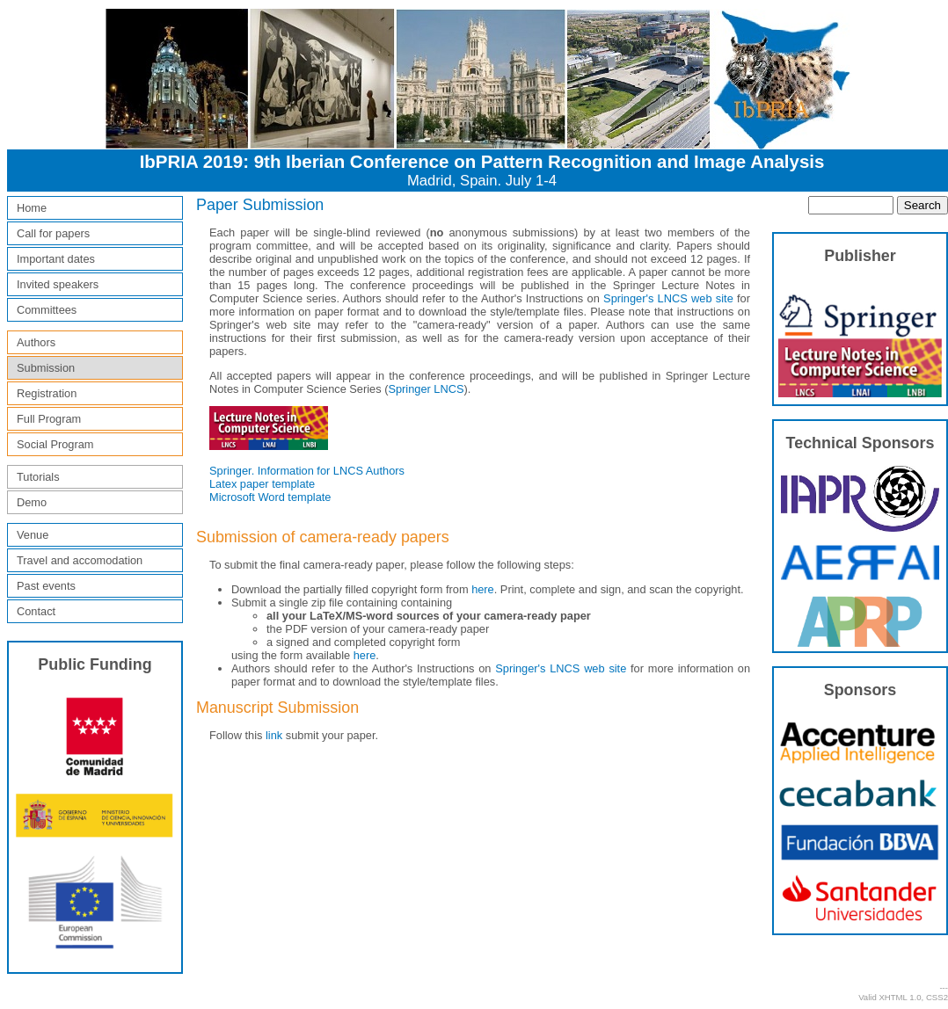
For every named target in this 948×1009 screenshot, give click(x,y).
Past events (46, 585)
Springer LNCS (425, 389)
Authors (36, 342)
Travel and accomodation (79, 560)
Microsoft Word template (270, 497)
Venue (32, 534)
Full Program (49, 418)
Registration (47, 393)
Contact (36, 611)
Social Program (55, 444)
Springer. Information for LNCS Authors (307, 470)
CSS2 (937, 997)
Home (32, 207)
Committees (47, 309)
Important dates (56, 258)
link (274, 735)
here (482, 589)
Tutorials (38, 476)
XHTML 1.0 (900, 997)
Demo (32, 502)
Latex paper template (262, 483)
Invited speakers (57, 284)
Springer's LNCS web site (668, 298)
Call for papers (53, 233)
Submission (46, 367)
